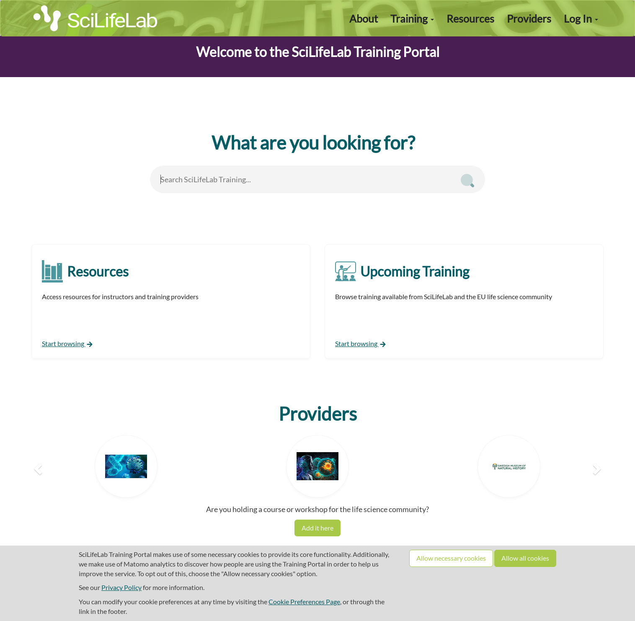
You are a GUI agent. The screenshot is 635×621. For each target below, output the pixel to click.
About (363, 18)
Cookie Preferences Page (304, 601)
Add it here (317, 528)
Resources (470, 18)
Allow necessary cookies (451, 558)
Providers (529, 18)
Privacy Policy (121, 587)
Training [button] (412, 18)
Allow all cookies (525, 558)
